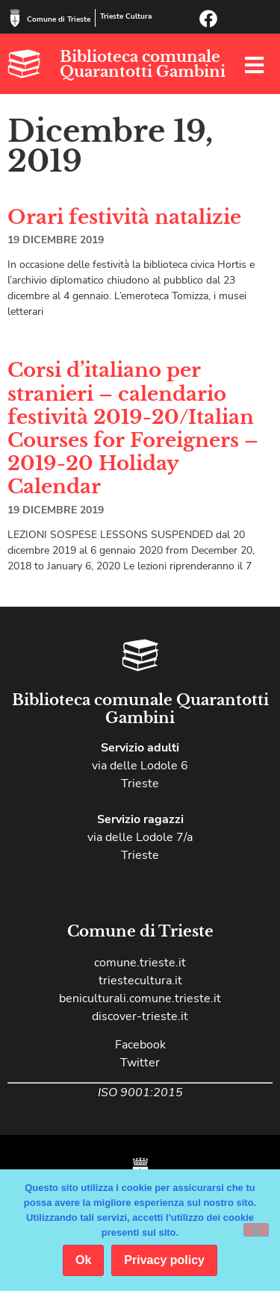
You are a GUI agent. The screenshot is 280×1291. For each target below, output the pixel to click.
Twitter (140, 1062)
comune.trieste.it (140, 962)
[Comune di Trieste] (15, 18)
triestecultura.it (140, 980)
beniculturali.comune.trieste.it (140, 998)
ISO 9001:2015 (140, 1092)
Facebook (140, 1045)
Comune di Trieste (58, 19)
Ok (83, 1260)
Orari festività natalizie (124, 217)
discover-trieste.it (140, 1016)
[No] (256, 1230)
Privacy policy (164, 1260)
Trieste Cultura (126, 16)
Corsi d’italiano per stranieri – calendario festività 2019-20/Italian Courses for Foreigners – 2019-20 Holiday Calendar (132, 428)
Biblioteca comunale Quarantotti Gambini (142, 64)
